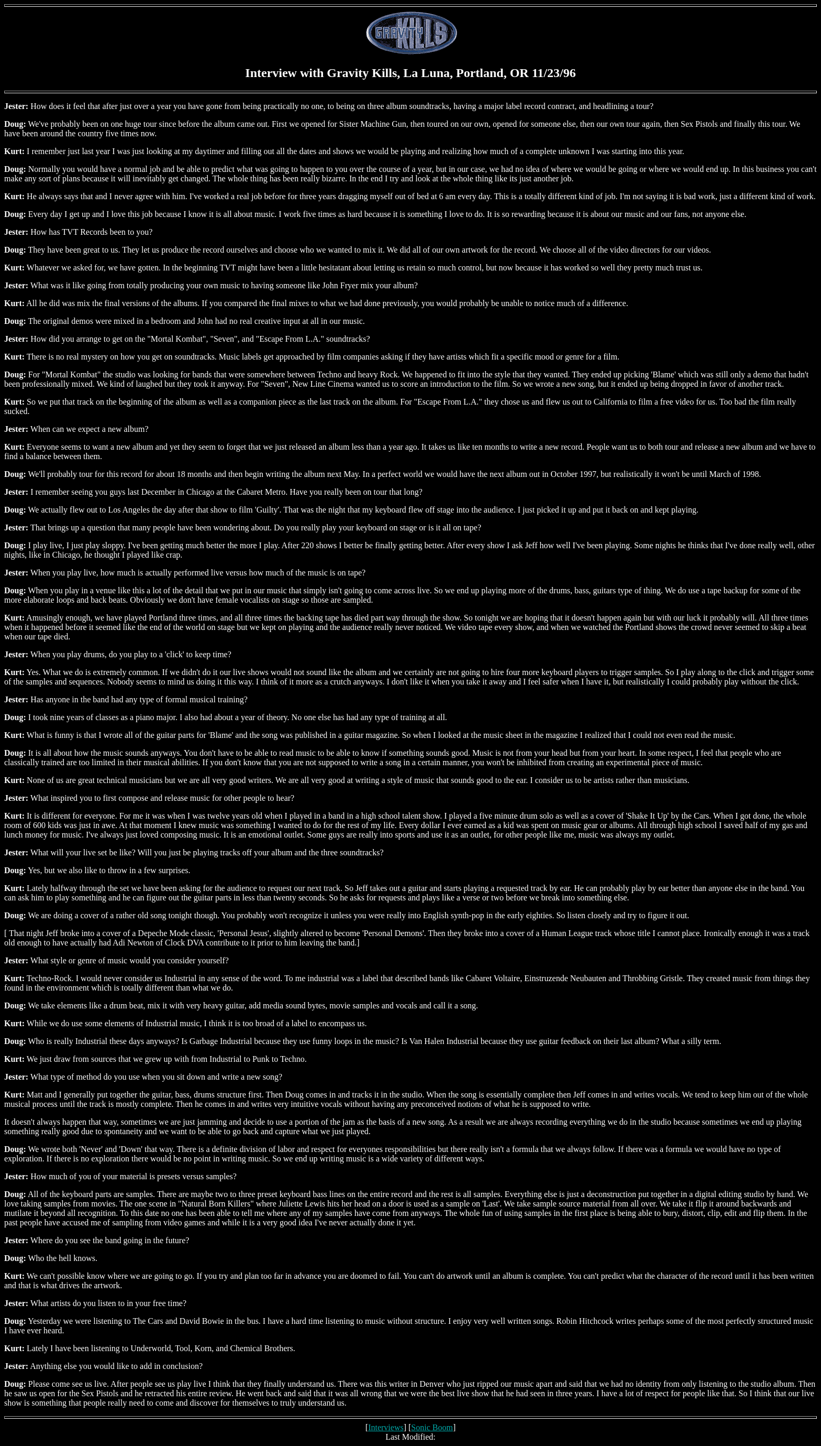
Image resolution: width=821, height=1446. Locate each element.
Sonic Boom (432, 1427)
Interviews (386, 1427)
